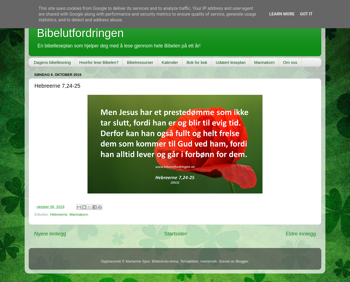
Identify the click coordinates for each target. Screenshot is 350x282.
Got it (306, 14)
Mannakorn (264, 62)
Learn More (281, 14)
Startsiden (176, 234)
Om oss (290, 62)
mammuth (208, 261)
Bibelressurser (140, 62)
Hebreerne (59, 214)
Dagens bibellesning (52, 62)
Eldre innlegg (301, 234)
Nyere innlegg (50, 234)
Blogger (242, 261)
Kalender (170, 62)
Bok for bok (196, 62)
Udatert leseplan (231, 62)
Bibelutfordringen (80, 33)
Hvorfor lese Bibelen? (98, 62)
